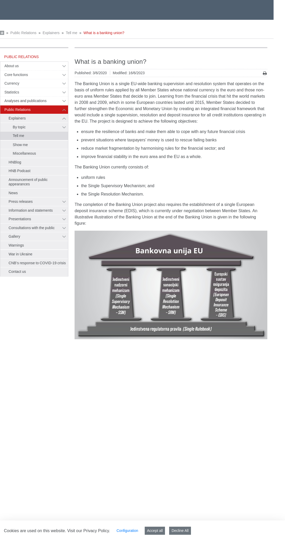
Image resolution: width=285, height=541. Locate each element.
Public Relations (23, 33)
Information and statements (31, 210)
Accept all (155, 531)
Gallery (14, 236)
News (13, 193)
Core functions (16, 75)
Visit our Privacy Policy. (88, 531)
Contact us (17, 271)
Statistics (11, 92)
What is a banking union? (103, 33)
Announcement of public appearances (28, 182)
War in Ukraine (20, 254)
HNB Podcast (19, 171)
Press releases (21, 201)
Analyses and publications (25, 101)
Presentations (20, 219)
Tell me (71, 33)
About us (11, 66)
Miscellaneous (24, 153)
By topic (19, 127)
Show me (20, 145)
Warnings (16, 245)
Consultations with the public (32, 228)
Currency (11, 83)
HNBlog (15, 162)
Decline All (179, 531)
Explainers (51, 33)
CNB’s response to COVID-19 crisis (37, 263)
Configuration (127, 531)
